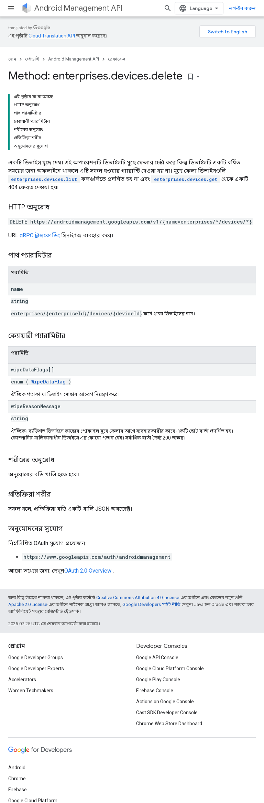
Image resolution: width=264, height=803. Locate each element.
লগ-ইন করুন (242, 8)
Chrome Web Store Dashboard (169, 723)
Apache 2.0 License (27, 604)
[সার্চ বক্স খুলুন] (168, 8)
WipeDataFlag (48, 381)
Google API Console (157, 657)
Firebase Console (154, 690)
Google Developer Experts (36, 668)
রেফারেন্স (116, 59)
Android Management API (78, 8)
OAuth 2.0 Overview (87, 570)
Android (16, 767)
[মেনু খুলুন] (11, 8)
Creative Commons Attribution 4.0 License (137, 597)
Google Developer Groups (35, 657)
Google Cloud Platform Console (170, 668)
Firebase (17, 789)
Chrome (17, 778)
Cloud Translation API (52, 36)
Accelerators (22, 679)
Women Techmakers (30, 690)
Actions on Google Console (165, 701)
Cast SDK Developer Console (167, 712)
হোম (12, 59)
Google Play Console (158, 679)
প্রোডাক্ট (32, 59)
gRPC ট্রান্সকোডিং (40, 235)
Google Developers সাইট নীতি (151, 604)
